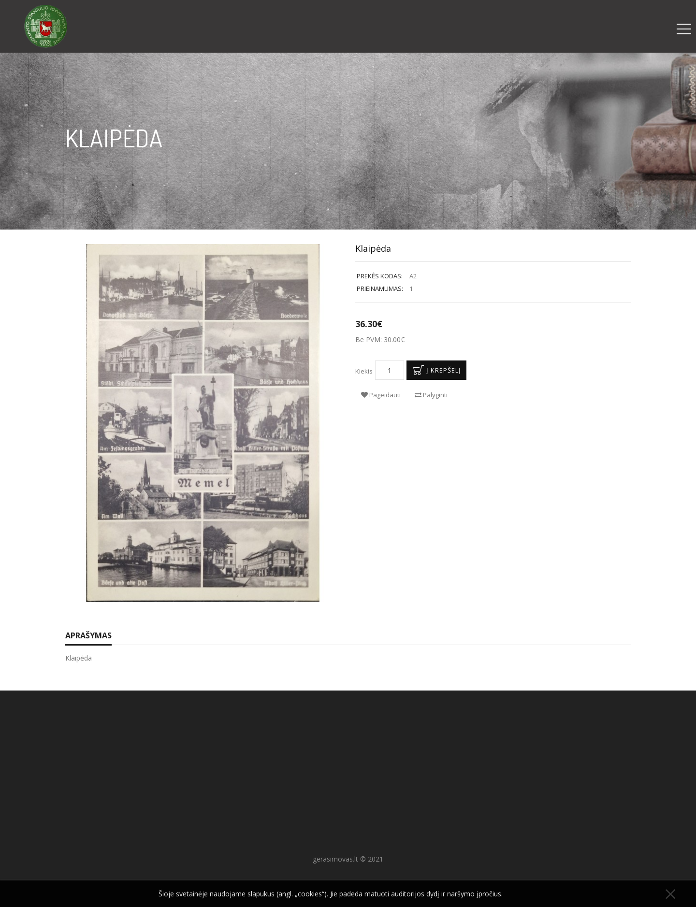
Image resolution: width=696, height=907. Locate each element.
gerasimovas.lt (335, 859)
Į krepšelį (435, 370)
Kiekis (364, 371)
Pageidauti (381, 394)
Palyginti (431, 394)
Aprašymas (88, 635)
